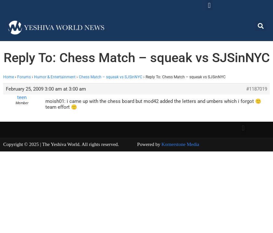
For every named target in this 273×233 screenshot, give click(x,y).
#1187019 (256, 89)
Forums (24, 77)
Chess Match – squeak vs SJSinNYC (110, 77)
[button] (209, 5)
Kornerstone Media (180, 144)
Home (8, 77)
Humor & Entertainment (55, 77)
